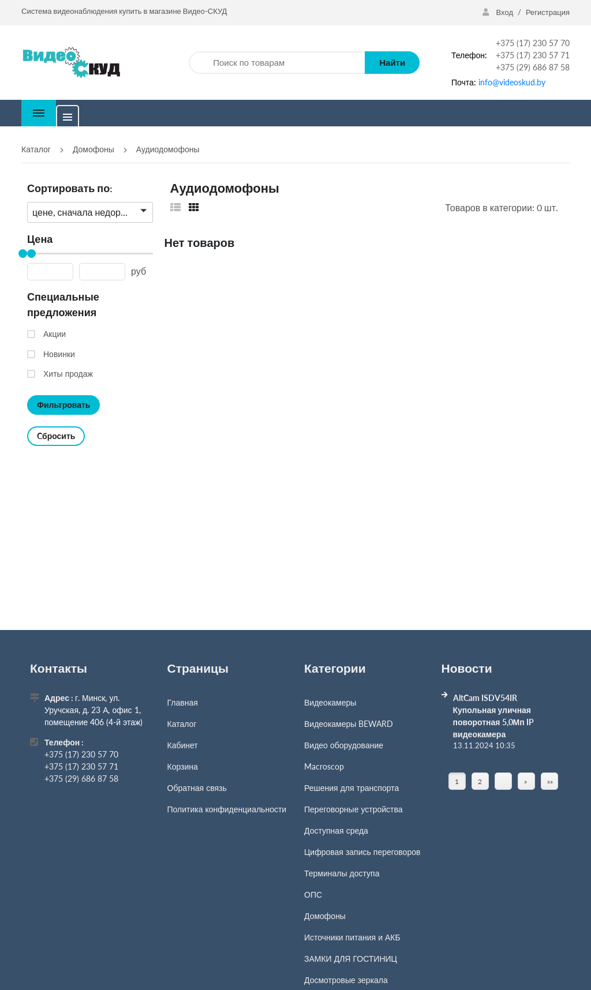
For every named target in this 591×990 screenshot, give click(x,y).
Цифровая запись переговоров (362, 852)
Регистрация (548, 12)
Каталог (182, 724)
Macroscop (324, 766)
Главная (182, 702)
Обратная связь (197, 788)
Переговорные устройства (353, 809)
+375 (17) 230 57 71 (533, 55)
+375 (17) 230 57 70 (533, 43)
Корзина (182, 766)
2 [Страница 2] (480, 781)
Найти (392, 62)
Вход (498, 12)
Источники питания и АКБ (352, 937)
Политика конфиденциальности (227, 809)
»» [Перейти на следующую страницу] (550, 781)
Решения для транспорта (351, 788)
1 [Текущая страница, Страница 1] (457, 781)
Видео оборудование (343, 745)
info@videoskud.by (511, 82)
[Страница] (503, 781)
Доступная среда (336, 830)
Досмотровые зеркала (346, 980)
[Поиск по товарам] (277, 62)
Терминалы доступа (341, 873)
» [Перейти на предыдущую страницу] (525, 781)
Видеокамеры (330, 702)
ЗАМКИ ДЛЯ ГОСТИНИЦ (350, 958)
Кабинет (182, 745)
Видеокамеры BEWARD (348, 724)
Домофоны (325, 916)
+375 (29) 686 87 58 (533, 67)
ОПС (313, 894)
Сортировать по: (70, 188)
